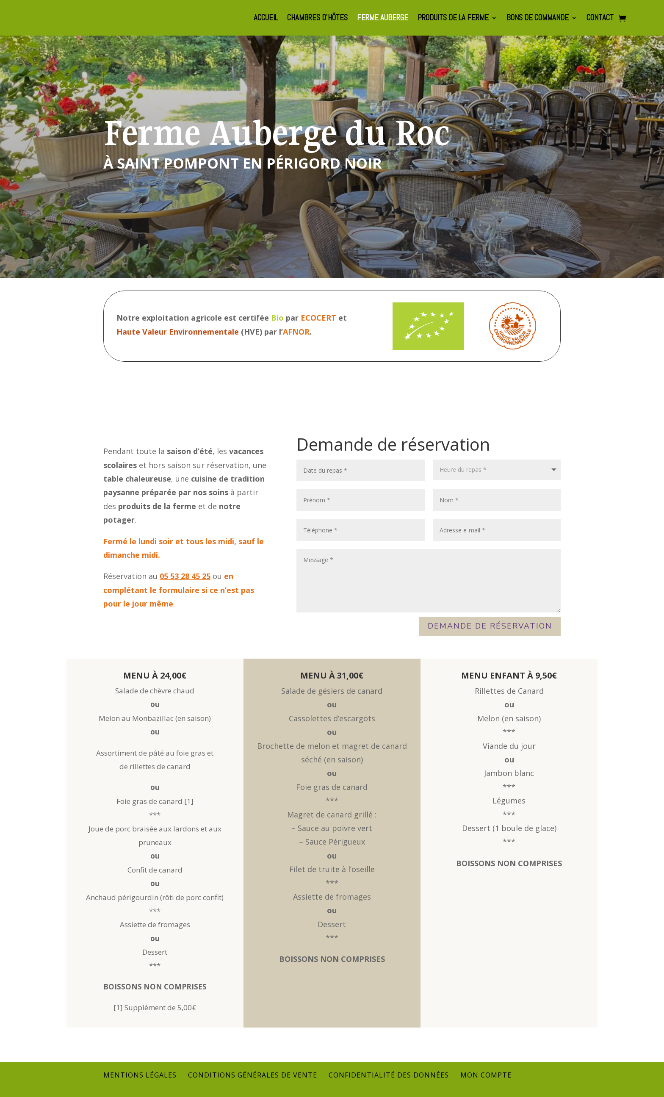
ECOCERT (318, 318)
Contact (600, 19)
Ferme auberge (382, 19)
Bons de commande (537, 19)
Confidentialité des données (389, 1075)
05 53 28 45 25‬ (185, 576)
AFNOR (296, 332)
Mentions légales (140, 1075)
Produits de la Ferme (453, 19)
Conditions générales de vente (252, 1075)
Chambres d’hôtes (317, 19)
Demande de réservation (490, 626)
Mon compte (486, 1075)
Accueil (266, 19)
